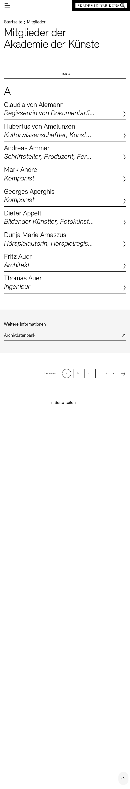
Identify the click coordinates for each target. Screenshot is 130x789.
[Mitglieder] (36, 22)
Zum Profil (65, 109)
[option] (66, 373)
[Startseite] (13, 22)
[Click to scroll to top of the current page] (123, 778)
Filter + (65, 74)
